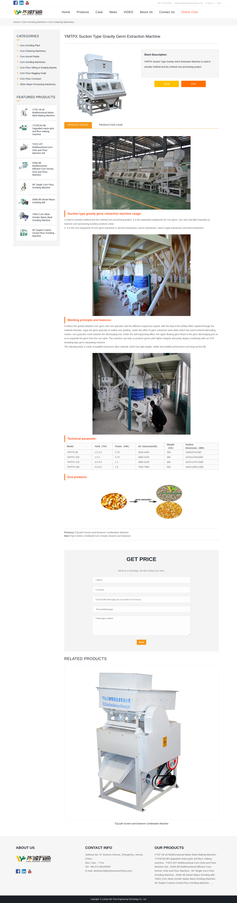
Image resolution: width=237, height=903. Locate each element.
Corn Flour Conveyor (30, 78)
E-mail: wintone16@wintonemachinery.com (108, 870)
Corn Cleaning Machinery (61, 22)
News (113, 12)
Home (66, 12)
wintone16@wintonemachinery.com (188, 3)
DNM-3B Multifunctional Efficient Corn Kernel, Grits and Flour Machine (43, 169)
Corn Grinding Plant (30, 45)
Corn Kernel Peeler (29, 56)
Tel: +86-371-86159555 (98, 866)
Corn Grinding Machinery (32, 62)
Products (83, 12)
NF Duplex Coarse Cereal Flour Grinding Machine (43, 233)
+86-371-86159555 (164, 3)
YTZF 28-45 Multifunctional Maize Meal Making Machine (43, 112)
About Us (146, 12)
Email (167, 84)
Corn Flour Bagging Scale (33, 73)
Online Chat (189, 12)
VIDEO (128, 12)
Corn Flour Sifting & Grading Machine (38, 67)
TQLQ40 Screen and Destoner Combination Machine (102, 532)
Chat (193, 84)
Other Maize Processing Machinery (38, 84)
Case (99, 12)
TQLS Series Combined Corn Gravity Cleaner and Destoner (100, 536)
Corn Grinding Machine (34, 22)
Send (141, 642)
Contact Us (167, 12)
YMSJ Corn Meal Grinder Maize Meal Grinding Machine (42, 217)
